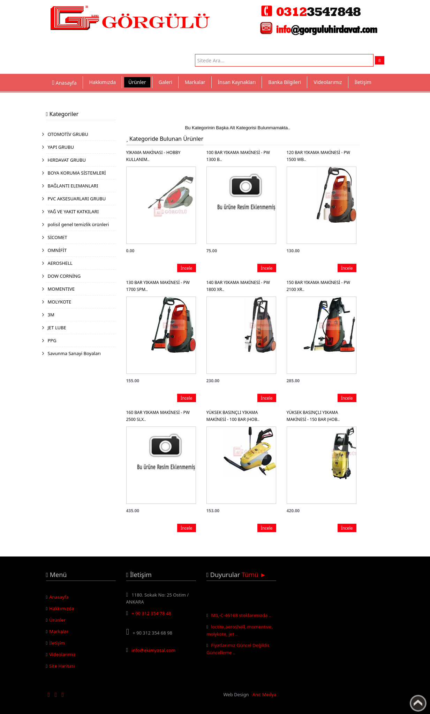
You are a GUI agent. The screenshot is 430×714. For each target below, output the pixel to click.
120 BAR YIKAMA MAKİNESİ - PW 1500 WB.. (318, 155)
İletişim (363, 82)
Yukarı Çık (418, 703)
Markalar (195, 82)
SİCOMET (57, 237)
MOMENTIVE (61, 289)
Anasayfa (59, 597)
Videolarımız (328, 82)
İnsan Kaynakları (237, 82)
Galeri (165, 82)
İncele (187, 268)
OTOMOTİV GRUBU (68, 134)
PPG (52, 340)
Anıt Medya (264, 694)
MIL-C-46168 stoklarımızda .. (241, 618)
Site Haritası (62, 666)
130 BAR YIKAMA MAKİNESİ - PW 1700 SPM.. (158, 285)
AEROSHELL (60, 263)
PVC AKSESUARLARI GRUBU (77, 198)
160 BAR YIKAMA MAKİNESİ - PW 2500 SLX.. (158, 415)
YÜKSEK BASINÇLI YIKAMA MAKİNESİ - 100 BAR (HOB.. (232, 415)
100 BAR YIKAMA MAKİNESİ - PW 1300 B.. (238, 155)
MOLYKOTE (59, 302)
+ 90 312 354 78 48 (151, 613)
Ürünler (137, 82)
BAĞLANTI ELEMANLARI (73, 186)
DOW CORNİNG (64, 276)
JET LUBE (57, 327)
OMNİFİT (57, 250)
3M (51, 315)
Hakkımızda (102, 82)
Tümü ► (254, 574)
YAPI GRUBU (61, 147)
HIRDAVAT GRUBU (67, 160)
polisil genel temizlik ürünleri (78, 224)
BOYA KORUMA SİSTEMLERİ (77, 173)
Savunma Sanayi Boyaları (74, 353)
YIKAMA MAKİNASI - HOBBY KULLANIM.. (153, 155)
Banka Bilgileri (284, 82)
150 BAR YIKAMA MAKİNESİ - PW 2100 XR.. (318, 285)
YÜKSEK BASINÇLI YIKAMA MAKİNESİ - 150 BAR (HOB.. (313, 415)
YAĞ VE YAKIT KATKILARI (73, 211)
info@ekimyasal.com (153, 650)
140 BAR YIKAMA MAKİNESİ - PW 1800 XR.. (238, 285)
